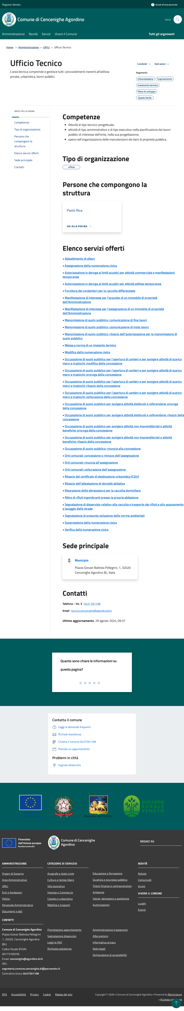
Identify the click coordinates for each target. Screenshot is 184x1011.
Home (9, 47)
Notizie (142, 874)
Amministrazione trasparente (110, 930)
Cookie (47, 994)
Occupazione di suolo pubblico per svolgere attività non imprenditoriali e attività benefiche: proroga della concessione (117, 428)
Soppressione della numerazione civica (91, 522)
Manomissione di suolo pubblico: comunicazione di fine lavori (106, 320)
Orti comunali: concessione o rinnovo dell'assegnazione (102, 455)
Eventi (142, 910)
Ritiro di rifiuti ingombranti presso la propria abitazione (101, 497)
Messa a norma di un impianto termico (90, 345)
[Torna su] (176, 1003)
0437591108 (31, 973)
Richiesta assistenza (59, 949)
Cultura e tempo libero (60, 880)
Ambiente (98, 892)
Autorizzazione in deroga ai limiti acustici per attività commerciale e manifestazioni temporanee (119, 274)
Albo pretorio (100, 936)
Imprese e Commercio (60, 892)
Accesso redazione (171, 999)
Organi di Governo (13, 874)
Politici (6, 899)
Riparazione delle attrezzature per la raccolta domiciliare (103, 490)
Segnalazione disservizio (61, 936)
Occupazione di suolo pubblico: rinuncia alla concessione (103, 448)
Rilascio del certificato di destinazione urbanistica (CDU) (102, 476)
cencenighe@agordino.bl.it (26, 959)
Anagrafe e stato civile (60, 874)
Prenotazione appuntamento (64, 930)
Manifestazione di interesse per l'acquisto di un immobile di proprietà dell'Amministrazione (110, 299)
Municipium (175, 994)
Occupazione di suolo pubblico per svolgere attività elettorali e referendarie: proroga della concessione (120, 406)
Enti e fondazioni (12, 892)
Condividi (144, 64)
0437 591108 (92, 604)
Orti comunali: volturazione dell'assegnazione (95, 469)
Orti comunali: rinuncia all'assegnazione (91, 462)
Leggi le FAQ (54, 942)
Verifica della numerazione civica (86, 529)
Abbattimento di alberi (80, 258)
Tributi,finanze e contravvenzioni (112, 886)
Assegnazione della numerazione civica (91, 265)
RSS (4, 994)
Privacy (34, 994)
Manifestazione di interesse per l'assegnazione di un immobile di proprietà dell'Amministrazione (113, 311)
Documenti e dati (12, 911)
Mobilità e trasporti (58, 905)
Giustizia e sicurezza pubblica (110, 880)
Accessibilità (18, 994)
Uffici (46, 47)
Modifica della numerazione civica (87, 352)
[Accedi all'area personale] (164, 5)
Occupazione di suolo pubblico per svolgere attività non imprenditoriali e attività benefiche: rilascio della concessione (117, 439)
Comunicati (144, 880)
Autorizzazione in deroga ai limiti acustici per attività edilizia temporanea (113, 283)
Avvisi (141, 886)
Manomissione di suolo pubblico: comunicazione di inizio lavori (107, 327)
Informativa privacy (104, 942)
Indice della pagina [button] (24, 111)
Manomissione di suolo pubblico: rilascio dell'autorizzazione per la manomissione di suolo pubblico (120, 336)
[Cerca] (178, 19)
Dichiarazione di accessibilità (110, 955)
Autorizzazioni (101, 905)
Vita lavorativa (56, 886)
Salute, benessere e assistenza (111, 898)
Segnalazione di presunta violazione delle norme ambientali (105, 515)
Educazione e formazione (107, 873)
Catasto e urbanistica (60, 899)
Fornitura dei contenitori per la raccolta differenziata (100, 290)
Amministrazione (28, 47)
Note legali (99, 949)
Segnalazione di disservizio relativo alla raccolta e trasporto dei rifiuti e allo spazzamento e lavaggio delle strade (123, 506)
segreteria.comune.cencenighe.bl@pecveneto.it (31, 968)
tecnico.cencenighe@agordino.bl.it (91, 611)
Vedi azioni (162, 64)
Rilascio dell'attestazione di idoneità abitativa (95, 483)
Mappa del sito (63, 994)
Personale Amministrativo (17, 905)
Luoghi (142, 903)
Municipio (82, 560)
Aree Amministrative (14, 880)
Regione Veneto (11, 4)
